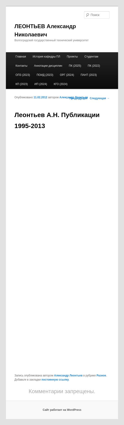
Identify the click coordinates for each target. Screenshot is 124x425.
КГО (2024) (60, 84)
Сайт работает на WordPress (62, 409)
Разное (101, 375)
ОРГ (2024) (67, 75)
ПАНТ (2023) (89, 75)
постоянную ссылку (55, 379)
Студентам (91, 56)
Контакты (21, 65)
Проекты (72, 56)
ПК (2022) (94, 65)
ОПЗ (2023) (23, 75)
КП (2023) (22, 84)
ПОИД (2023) (45, 75)
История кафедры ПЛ (46, 56)
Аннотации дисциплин (48, 65)
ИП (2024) (40, 84)
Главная (21, 56)
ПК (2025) (75, 65)
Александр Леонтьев (73, 97)
